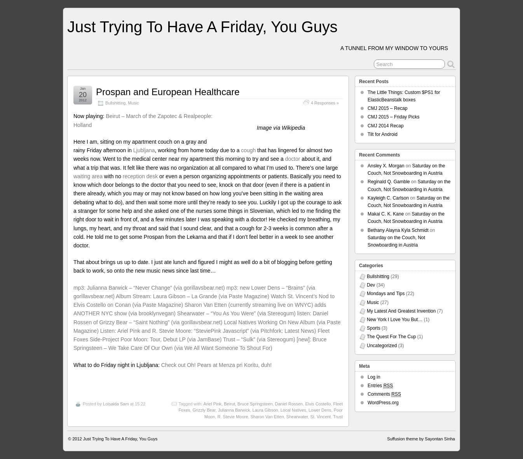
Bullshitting (115, 103)
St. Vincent (320, 416)
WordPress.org (383, 402)
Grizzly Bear (203, 410)
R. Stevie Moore (232, 416)
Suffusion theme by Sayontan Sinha (421, 438)
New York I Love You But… (394, 319)
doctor (292, 159)
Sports (373, 328)
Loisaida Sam (116, 404)
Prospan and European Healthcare (168, 92)
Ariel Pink (212, 404)
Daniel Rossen (289, 404)
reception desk (140, 176)
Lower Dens (320, 410)
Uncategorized (382, 345)
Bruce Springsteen (255, 404)
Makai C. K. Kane (386, 214)
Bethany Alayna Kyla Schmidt (398, 230)
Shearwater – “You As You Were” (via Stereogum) (236, 313)
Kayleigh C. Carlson (388, 198)
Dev (371, 285)
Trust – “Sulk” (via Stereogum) (259, 339)
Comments (384, 394)
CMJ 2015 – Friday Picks (393, 117)
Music (133, 103)
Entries (380, 386)
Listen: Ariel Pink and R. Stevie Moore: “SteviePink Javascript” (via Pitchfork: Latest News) (208, 331)
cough (248, 150)
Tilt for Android (382, 134)
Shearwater (297, 416)
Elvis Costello (318, 404)
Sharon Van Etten (267, 416)
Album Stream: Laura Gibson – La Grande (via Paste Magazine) (192, 296)
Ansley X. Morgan (386, 166)
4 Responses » (325, 103)
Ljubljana (144, 150)
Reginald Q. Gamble (389, 181)
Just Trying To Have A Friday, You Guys (202, 26)
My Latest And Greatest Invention (401, 311)
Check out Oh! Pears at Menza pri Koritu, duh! (216, 365)
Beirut (229, 404)
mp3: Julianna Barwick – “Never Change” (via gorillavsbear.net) (149, 288)
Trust (338, 416)
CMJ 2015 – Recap (388, 108)
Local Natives (293, 410)
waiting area (88, 176)
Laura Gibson (265, 410)
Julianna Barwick (234, 410)
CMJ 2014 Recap (386, 126)
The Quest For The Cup (391, 336)
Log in (374, 377)
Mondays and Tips (385, 293)
